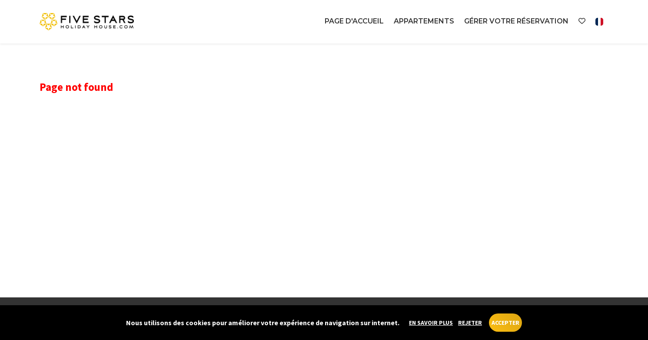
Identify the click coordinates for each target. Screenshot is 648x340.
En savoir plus (431, 323)
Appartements (424, 21)
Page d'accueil (354, 21)
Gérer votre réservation (516, 21)
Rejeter (470, 323)
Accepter (505, 323)
